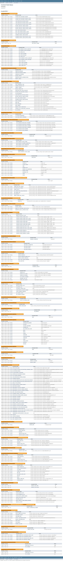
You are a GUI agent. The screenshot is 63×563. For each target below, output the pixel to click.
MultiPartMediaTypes (20, 241)
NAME (33, 317)
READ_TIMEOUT (17, 105)
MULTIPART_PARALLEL (28, 249)
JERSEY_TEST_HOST (31, 529)
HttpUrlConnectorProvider (17, 112)
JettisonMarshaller (16, 198)
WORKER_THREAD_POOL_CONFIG (19, 195)
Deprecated (16, 557)
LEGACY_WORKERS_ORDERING (21, 291)
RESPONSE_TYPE (25, 172)
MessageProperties (17, 282)
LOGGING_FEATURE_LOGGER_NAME (21, 221)
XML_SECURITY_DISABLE (20, 294)
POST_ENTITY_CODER (35, 43)
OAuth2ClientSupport (19, 148)
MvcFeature (16, 427)
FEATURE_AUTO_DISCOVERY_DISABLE (22, 16)
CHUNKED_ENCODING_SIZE (19, 85)
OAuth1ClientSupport (19, 138)
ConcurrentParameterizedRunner (22, 542)
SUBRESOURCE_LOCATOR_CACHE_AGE (19, 408)
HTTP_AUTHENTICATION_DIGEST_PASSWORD (23, 125)
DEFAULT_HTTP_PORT (34, 485)
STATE (24, 175)
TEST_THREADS (27, 546)
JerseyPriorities (12, 40)
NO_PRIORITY (36, 311)
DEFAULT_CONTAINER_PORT (20, 519)
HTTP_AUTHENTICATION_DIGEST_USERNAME (23, 127)
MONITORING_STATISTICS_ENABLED (19, 387)
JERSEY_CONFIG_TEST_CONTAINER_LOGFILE (23, 536)
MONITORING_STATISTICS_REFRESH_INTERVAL (20, 390)
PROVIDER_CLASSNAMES (17, 396)
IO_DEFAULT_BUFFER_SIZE (20, 288)
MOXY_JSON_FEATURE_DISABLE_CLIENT (22, 31)
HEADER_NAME (32, 424)
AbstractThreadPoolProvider (16, 504)
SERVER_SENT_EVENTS (23, 279)
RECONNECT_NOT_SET (23, 278)
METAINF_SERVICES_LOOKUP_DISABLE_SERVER (23, 28)
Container (15, 482)
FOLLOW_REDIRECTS (18, 93)
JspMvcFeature (18, 447)
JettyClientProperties (19, 203)
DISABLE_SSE (22, 272)
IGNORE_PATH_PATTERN (21, 471)
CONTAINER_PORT (18, 516)
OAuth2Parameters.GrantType (20, 177)
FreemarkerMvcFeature (22, 437)
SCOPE (24, 173)
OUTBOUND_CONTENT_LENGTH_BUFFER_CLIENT (23, 36)
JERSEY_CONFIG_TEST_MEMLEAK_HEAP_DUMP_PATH (24, 538)
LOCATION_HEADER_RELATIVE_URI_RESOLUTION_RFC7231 (22, 381)
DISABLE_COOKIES (18, 75)
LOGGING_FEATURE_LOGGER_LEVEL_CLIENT (23, 218)
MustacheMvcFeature (22, 453)
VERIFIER (24, 342)
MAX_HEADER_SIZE (17, 192)
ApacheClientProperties (21, 68)
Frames (7, 2)
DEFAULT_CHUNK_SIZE (19, 88)
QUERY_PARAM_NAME (22, 305)
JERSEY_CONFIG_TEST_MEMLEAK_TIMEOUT (23, 539)
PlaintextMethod (19, 346)
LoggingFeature (16, 212)
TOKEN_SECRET (25, 340)
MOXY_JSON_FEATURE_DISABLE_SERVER (22, 33)
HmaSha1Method (19, 314)
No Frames (10, 2)
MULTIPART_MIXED (27, 247)
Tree (12, 557)
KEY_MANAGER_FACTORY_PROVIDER (24, 50)
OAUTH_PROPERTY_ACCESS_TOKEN (21, 141)
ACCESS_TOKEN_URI (20, 466)
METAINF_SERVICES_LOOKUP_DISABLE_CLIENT (23, 27)
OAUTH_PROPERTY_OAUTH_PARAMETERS (22, 144)
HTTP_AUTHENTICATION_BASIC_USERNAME (23, 124)
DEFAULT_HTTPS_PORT (35, 487)
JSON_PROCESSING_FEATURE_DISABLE (22, 21)
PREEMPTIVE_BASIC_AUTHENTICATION (21, 77)
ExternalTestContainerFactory (20, 526)
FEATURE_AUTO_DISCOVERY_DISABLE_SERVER (23, 19)
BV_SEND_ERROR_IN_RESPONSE (18, 372)
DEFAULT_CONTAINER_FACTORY (21, 517)
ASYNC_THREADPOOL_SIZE (19, 84)
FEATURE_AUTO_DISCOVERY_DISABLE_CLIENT (23, 18)
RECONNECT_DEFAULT (36, 266)
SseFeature (16, 269)
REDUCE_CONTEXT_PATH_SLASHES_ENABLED (20, 402)
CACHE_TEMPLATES (22, 430)
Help (21, 557)
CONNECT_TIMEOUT (18, 87)
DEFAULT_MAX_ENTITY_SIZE (21, 215)
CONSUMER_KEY (25, 327)
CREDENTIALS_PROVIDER (19, 74)
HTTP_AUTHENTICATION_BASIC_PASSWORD (23, 122)
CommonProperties (13, 13)
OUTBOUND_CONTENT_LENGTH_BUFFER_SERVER (23, 37)
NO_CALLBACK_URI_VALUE (27, 328)
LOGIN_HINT (34, 157)
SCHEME (24, 333)
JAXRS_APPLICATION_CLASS (21, 497)
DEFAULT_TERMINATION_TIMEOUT (32, 507)
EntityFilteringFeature (20, 297)
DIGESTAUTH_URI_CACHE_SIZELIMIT (21, 90)
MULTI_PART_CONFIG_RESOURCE (23, 259)
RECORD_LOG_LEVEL (19, 523)
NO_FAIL (18, 475)
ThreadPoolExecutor (30, 504)
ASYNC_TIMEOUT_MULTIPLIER (21, 513)
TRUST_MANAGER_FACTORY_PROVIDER (25, 59)
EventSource (16, 263)
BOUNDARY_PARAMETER (34, 239)
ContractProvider (15, 308)
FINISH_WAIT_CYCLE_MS (29, 545)
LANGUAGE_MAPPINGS (16, 378)
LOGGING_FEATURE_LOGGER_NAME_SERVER (23, 224)
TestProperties (14, 510)
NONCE (24, 330)
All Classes (16, 2)
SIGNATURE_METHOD (26, 336)
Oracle (8, 560)
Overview (1, 557)
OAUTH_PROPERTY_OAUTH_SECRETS (22, 146)
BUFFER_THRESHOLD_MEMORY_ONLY (24, 256)
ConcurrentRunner (19, 549)
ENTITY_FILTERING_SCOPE (24, 300)
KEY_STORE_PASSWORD (22, 53)
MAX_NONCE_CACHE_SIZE (21, 474)
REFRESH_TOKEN (25, 170)
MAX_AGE (18, 472)
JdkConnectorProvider (19, 183)
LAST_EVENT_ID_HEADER (24, 276)
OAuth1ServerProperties (20, 463)
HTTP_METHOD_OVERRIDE (17, 375)
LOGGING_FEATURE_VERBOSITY (21, 230)
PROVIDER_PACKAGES (16, 399)
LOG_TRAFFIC (18, 522)
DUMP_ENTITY (18, 520)
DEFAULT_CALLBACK (33, 360)
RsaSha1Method (19, 352)
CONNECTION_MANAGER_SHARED (20, 72)
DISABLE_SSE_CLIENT (23, 273)
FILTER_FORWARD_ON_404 (20, 494)
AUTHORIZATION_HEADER (27, 322)
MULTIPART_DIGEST (27, 246)
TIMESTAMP (25, 337)
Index (19, 557)
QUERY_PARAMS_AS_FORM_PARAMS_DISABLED (23, 500)
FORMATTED (20, 201)
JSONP (13, 357)
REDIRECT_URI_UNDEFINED (27, 169)
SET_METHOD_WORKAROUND (20, 115)
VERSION (24, 343)
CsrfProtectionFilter (18, 421)
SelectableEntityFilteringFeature (22, 302)
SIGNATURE (25, 334)
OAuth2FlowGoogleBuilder (20, 154)
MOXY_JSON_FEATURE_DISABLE (21, 30)
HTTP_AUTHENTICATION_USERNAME (22, 130)
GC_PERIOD (19, 469)
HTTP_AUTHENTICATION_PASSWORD (22, 128)
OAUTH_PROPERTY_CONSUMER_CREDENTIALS (23, 143)
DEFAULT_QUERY (33, 362)
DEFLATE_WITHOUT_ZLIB (20, 285)
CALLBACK (24, 324)
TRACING (14, 414)
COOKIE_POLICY (16, 189)
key (32, 180)
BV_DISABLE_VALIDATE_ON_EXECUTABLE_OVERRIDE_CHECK (23, 369)
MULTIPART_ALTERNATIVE (28, 244)
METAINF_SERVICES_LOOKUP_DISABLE (22, 25)
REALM (24, 331)
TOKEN (24, 339)
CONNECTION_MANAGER (19, 71)
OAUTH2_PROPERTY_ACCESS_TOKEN (24, 151)
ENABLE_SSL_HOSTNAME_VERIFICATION (22, 208)
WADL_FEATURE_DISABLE (17, 417)
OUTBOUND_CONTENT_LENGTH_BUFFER (22, 34)
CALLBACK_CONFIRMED (27, 325)
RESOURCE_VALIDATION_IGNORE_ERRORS (19, 405)
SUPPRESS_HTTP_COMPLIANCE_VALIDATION (22, 108)
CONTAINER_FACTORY (19, 514)
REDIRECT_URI (25, 167)
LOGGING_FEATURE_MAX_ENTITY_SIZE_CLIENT (24, 227)
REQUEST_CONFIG (18, 78)
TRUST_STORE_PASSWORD (23, 62)
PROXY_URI (17, 102)
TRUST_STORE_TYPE (22, 65)
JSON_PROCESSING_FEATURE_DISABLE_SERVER (23, 24)
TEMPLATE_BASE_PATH (22, 433)
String (11, 16)
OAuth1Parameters (20, 319)
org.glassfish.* (3, 8)
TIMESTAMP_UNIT (20, 480)
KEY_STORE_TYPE (22, 56)
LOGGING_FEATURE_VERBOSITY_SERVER (23, 233)
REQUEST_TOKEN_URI (20, 478)
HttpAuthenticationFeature (23, 119)
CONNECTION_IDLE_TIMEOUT (19, 186)
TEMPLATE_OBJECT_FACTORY (22, 445)
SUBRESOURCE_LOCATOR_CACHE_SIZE (19, 411)
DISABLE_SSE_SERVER (23, 275)
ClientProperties (15, 81)
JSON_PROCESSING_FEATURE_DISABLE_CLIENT (23, 22)
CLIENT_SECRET (25, 164)
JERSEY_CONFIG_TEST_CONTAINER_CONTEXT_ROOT (24, 535)
